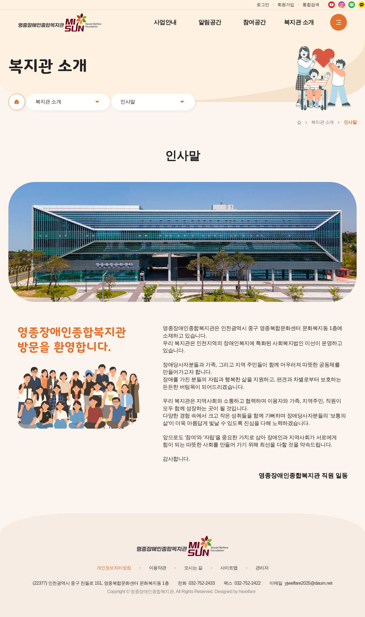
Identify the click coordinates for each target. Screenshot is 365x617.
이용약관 (157, 567)
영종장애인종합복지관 (60, 22)
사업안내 (165, 22)
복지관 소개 (299, 22)
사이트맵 (229, 567)
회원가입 (286, 4)
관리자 (262, 567)
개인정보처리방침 (114, 567)
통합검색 (311, 4)
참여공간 (254, 22)
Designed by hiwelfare (235, 591)
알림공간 (209, 22)
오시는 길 (193, 567)
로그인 (263, 4)
